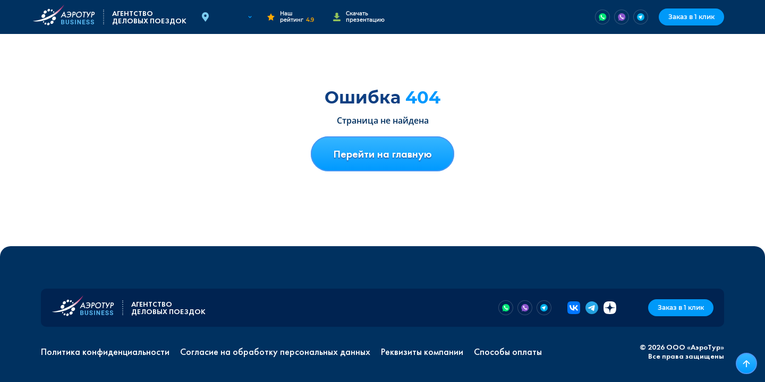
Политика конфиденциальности (105, 352)
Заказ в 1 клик (691, 17)
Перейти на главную (382, 154)
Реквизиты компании (422, 352)
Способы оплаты (508, 352)
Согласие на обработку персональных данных (275, 352)
